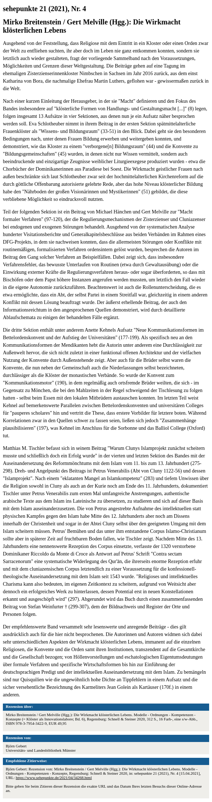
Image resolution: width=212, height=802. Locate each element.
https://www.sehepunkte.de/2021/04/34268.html (54, 777)
